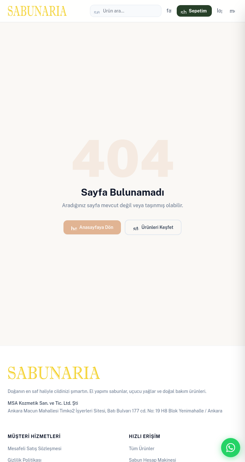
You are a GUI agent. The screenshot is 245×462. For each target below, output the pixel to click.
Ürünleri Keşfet (153, 228)
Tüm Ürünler (141, 448)
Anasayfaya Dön (92, 228)
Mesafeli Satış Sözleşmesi (34, 448)
